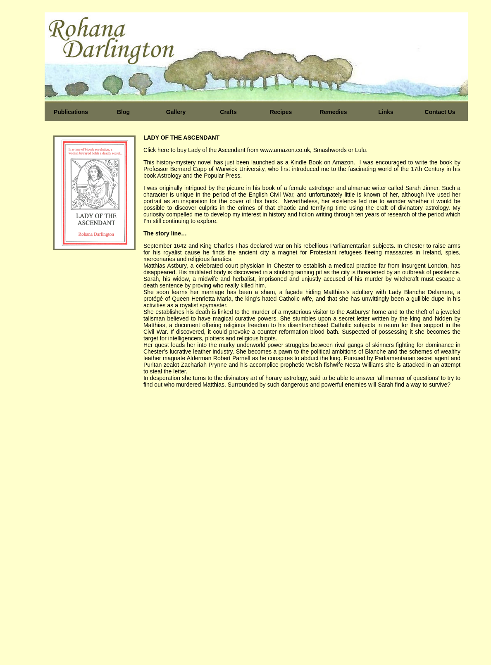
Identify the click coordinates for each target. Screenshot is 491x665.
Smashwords (330, 150)
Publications (71, 112)
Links (385, 112)
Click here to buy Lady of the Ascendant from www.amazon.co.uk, (228, 150)
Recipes (281, 112)
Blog (123, 112)
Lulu (360, 150)
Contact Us (440, 112)
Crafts (228, 112)
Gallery (176, 112)
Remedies (333, 112)
